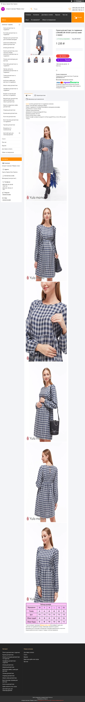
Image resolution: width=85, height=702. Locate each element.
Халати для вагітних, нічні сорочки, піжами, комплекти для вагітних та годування (10, 53)
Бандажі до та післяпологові (7, 128)
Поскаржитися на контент (44, 700)
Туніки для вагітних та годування (9, 76)
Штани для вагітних (8, 47)
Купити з (65, 60)
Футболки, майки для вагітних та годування (9, 81)
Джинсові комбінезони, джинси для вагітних (9, 43)
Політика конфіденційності (57, 700)
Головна (28, 15)
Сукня (27, 104)
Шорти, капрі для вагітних (10, 85)
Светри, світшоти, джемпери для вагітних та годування (10, 70)
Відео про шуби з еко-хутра (31, 659)
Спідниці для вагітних (9, 110)
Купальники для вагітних (10, 113)
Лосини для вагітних (8, 673)
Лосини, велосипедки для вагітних (10, 59)
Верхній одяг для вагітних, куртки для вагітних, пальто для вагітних (10, 100)
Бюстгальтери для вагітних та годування (10, 120)
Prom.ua (50, 697)
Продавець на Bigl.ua (42, 699)
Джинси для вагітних (8, 667)
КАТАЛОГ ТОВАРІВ (7, 24)
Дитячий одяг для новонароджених (8, 133)
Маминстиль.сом (45, 625)
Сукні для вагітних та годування (9, 28)
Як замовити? (35, 20)
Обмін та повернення (49, 20)
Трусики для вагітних (9, 125)
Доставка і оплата (47, 15)
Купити (64, 56)
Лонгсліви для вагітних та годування (10, 64)
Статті (4, 139)
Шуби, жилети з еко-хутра (10, 686)
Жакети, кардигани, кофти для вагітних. (10, 105)
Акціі (27, 20)
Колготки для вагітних (9, 116)
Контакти (36, 15)
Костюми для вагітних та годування (10, 33)
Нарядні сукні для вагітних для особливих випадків (10, 38)
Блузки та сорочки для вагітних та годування (9, 94)
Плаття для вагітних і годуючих (11, 652)
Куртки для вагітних (8, 654)
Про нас (65, 15)
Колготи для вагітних (8, 684)
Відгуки (57, 15)
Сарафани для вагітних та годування (10, 89)
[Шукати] (31, 9)
